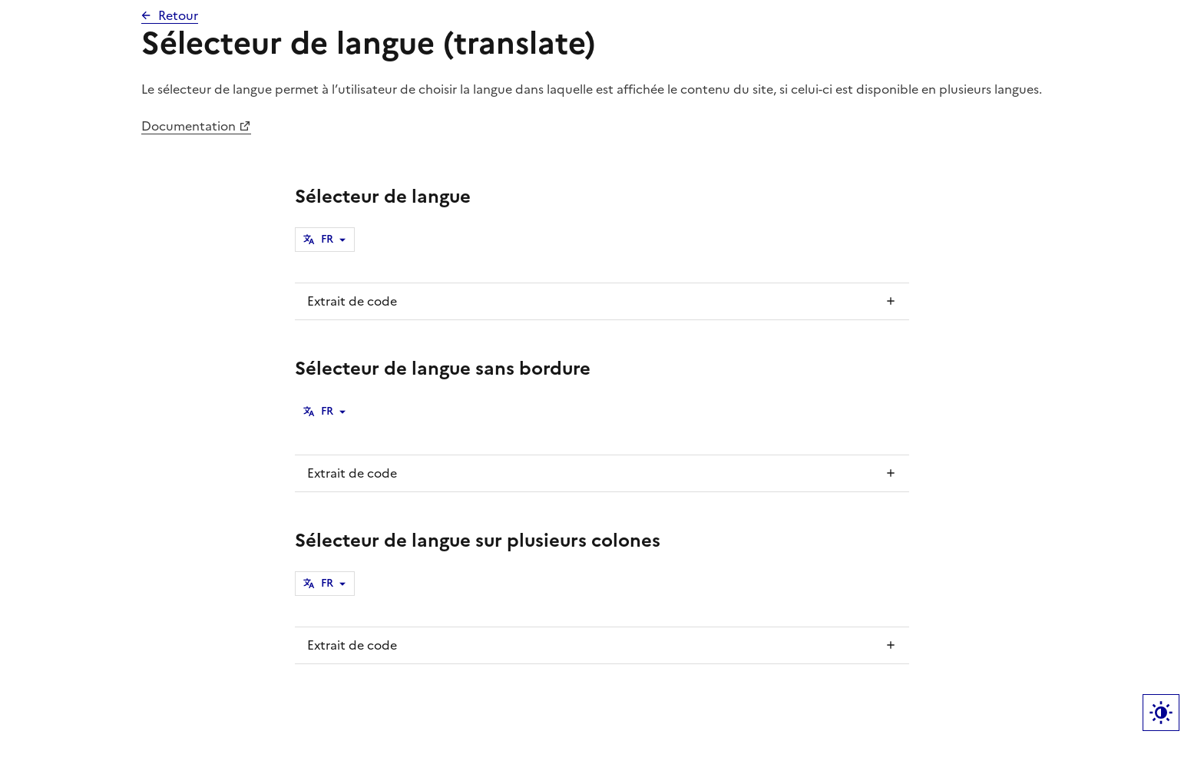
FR (327, 239)
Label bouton (1161, 712)
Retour (178, 15)
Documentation (188, 126)
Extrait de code (352, 301)
